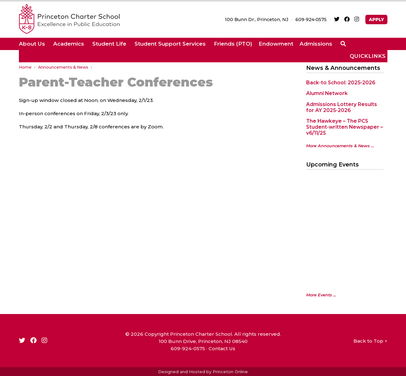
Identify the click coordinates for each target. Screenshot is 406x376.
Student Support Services (170, 44)
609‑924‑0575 (311, 19)
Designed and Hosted (181, 371)
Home (25, 67)
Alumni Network (327, 93)
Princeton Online (230, 371)
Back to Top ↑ (370, 341)
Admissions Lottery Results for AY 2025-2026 (341, 107)
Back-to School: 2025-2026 (340, 83)
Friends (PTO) (233, 44)
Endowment (276, 44)
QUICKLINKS (368, 56)
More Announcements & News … (340, 145)
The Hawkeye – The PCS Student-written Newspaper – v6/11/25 (344, 127)
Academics (68, 44)
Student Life (109, 44)
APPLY (376, 19)
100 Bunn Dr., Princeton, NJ (256, 19)
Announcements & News (63, 67)
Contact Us (222, 348)
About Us (32, 44)
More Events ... (321, 295)
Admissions (316, 44)
